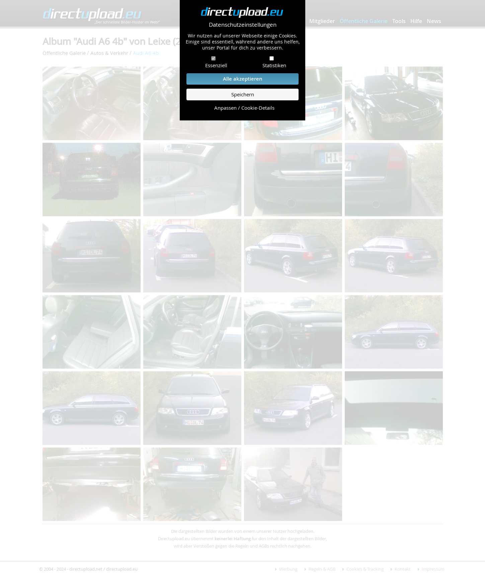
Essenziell (216, 65)
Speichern (242, 94)
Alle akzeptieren (242, 79)
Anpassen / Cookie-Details (244, 108)
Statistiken (274, 65)
